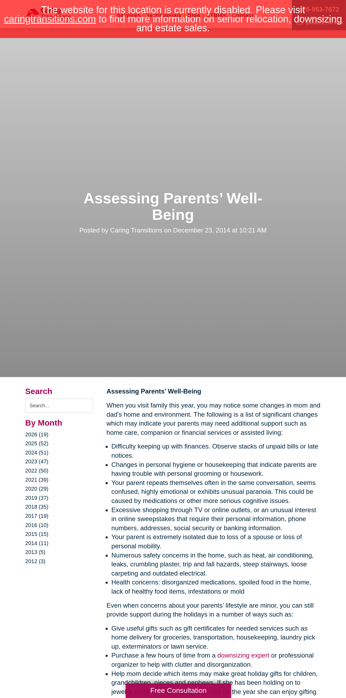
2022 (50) (36, 471)
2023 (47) (36, 461)
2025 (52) (36, 443)
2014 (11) (36, 543)
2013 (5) (35, 552)
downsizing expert (243, 655)
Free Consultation (178, 690)
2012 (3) (35, 561)
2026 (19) (36, 434)
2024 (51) (36, 453)
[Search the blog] (59, 406)
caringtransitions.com (50, 19)
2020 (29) (36, 489)
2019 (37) (36, 498)
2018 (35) (36, 507)
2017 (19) (36, 516)
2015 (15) (36, 534)
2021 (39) (36, 480)
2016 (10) (36, 525)
